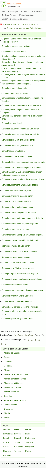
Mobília (7, 413)
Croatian (7, 451)
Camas (7, 357)
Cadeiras (8, 361)
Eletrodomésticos (26, 15)
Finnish (17, 434)
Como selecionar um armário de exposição (20, 134)
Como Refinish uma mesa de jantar (16, 301)
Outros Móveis (10, 405)
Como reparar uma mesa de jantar (16, 190)
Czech (6, 442)
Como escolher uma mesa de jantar (17, 156)
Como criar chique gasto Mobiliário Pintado (20, 240)
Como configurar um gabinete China (17, 319)
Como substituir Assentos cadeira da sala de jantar (23, 162)
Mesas (7, 370)
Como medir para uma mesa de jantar (17, 262)
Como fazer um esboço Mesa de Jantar (18, 213)
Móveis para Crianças (13, 383)
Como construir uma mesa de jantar (17, 196)
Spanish (17, 438)
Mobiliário (38, 11)
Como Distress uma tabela (13, 151)
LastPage (29, 335)
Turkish (17, 451)
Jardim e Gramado (10, 15)
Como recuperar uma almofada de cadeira (19, 185)
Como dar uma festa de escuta (14, 94)
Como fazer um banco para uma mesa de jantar (22, 235)
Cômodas (8, 366)
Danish (28, 429)
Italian (28, 434)
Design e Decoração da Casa (14, 19)
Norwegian (8, 434)
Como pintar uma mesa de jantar (15, 257)
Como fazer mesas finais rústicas (15, 46)
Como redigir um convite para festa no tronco (21, 105)
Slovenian (18, 447)
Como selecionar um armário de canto (18, 140)
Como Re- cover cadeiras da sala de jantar (20, 129)
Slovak (17, 442)
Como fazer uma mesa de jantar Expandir (19, 224)
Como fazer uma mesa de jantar (15, 229)
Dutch (16, 429)
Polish (28, 451)
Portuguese (30, 438)
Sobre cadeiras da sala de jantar (15, 246)
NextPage (18, 335)
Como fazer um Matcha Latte (14, 88)
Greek (6, 447)
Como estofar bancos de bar (13, 52)
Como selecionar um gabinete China (17, 145)
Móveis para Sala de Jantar (31, 28)
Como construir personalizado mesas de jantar (21, 279)
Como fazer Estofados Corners (14, 285)
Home (4, 11)
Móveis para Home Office (15, 379)
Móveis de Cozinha (12, 387)
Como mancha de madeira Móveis (16, 201)
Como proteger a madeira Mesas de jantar (19, 274)
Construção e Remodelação (20, 11)
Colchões (8, 396)
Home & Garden (12, 25)
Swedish (29, 442)
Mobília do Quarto (12, 353)
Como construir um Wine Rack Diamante (19, 251)
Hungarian (29, 447)
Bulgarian (7, 455)
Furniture (11, 28)
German (6, 429)
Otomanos (8, 409)
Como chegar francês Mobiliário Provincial (19, 307)
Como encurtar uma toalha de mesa (17, 207)
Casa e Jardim (29, 25)
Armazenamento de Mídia (15, 400)
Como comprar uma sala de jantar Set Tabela (21, 168)
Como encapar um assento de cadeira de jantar (22, 290)
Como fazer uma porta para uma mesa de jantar (22, 218)
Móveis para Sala (11, 392)
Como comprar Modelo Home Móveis (17, 268)
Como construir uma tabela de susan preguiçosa (22, 179)
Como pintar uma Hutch (11, 123)
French (6, 438)
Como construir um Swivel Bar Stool (17, 296)
